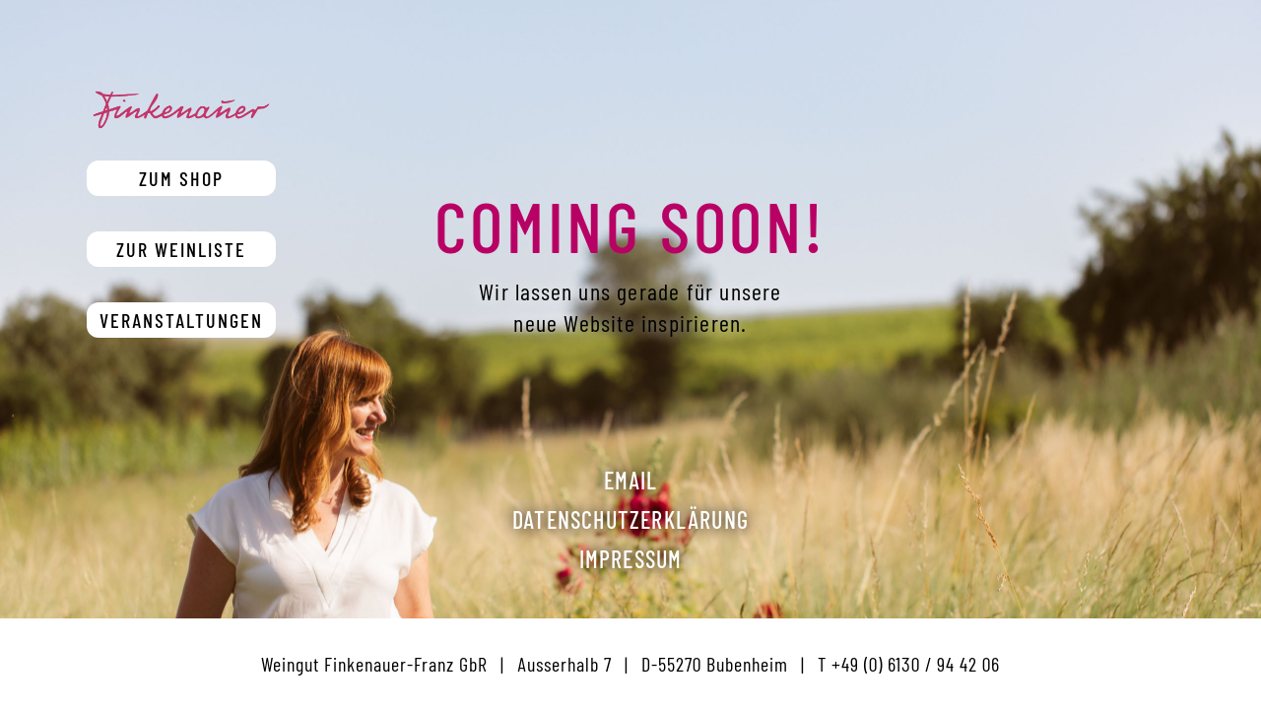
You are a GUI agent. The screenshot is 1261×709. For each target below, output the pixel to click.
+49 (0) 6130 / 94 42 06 (915, 664)
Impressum (631, 559)
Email (631, 480)
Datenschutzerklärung (630, 519)
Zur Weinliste (181, 249)
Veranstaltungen (181, 320)
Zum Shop (181, 178)
